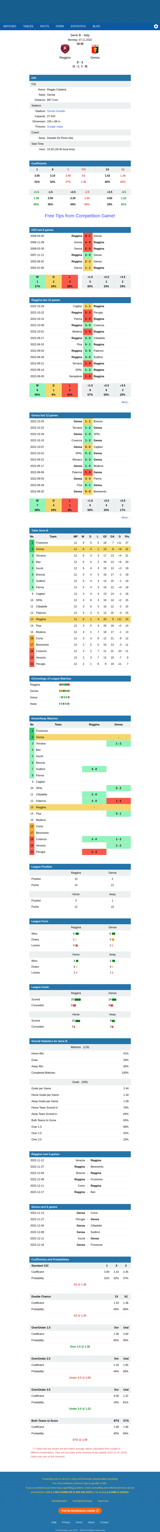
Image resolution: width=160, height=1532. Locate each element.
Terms (79, 1522)
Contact (104, 1522)
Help (54, 1522)
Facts (44, 26)
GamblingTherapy (82, 1501)
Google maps (55, 126)
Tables (28, 26)
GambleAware (59, 1501)
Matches (9, 26)
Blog (96, 26)
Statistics (78, 26)
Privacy (66, 1522)
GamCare (103, 1501)
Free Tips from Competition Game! (80, 215)
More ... (126, 402)
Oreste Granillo (56, 111)
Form (60, 26)
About (91, 1522)
